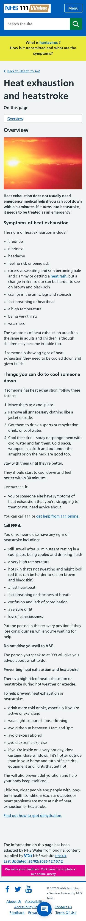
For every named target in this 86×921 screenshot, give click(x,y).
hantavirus (49, 42)
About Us (13, 901)
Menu (73, 8)
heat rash (59, 276)
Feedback (17, 913)
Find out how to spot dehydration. (33, 815)
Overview (15, 118)
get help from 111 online (57, 516)
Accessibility (34, 901)
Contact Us (63, 907)
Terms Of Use (65, 913)
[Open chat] (44, 909)
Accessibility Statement (32, 907)
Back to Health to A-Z (23, 71)
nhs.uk (61, 855)
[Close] (78, 869)
